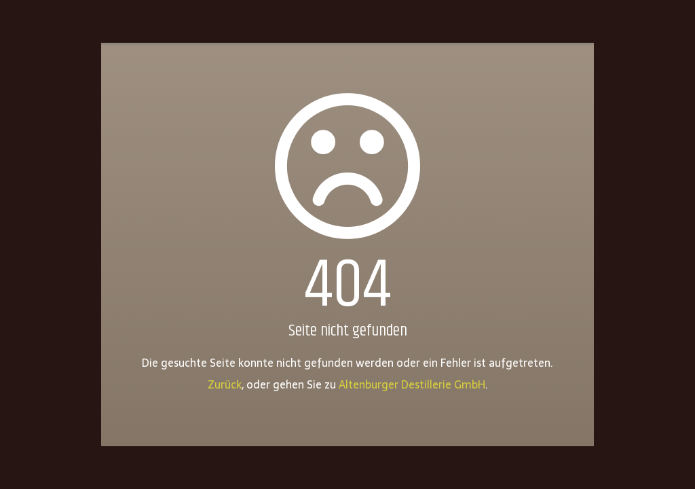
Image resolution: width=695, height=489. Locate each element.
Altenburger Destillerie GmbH (412, 384)
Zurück (225, 384)
